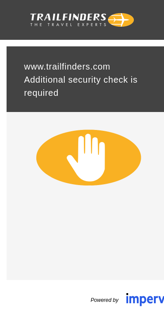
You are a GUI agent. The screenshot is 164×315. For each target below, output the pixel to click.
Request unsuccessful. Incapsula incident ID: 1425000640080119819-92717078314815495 (82, 157)
